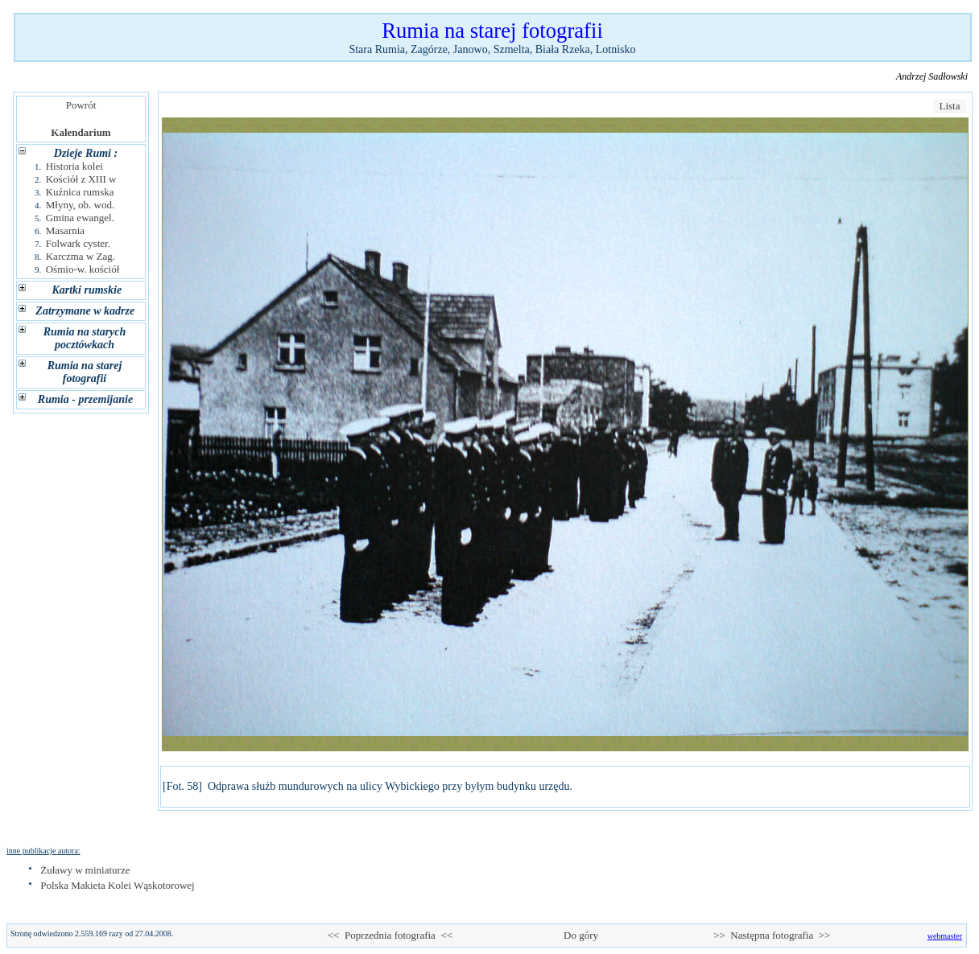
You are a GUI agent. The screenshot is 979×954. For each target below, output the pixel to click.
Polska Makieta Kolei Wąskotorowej (117, 885)
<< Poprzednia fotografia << (390, 935)
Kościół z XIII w (81, 179)
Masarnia (65, 230)
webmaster (944, 935)
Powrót (80, 105)
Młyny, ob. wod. (80, 205)
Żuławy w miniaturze (85, 870)
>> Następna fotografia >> (771, 935)
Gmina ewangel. (80, 218)
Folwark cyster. (78, 243)
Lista (949, 106)
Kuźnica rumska (80, 192)
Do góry (581, 935)
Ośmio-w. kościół (83, 269)
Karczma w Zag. (80, 256)
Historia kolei (74, 166)
